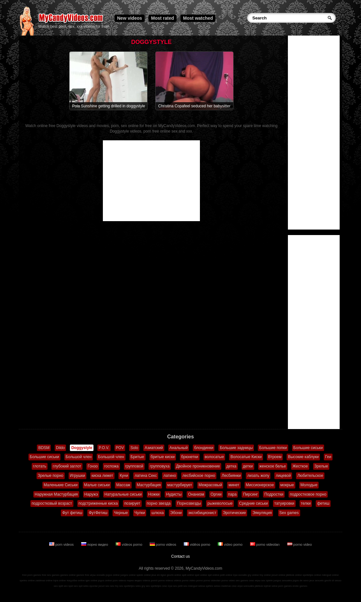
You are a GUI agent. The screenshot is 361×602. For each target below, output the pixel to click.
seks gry (140, 586)
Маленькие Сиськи (61, 485)
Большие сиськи (308, 448)
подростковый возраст (52, 503)
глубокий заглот (67, 466)
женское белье (272, 466)
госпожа (111, 466)
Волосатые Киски (245, 457)
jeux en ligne (158, 575)
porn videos (62, 544)
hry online (265, 575)
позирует (132, 503)
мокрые (287, 485)
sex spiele (267, 580)
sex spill (58, 586)
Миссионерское (260, 485)
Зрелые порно (50, 475)
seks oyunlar (90, 586)
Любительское (310, 475)
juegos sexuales (282, 580)
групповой (134, 466)
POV (120, 448)
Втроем (274, 457)
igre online (91, 580)
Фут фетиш (72, 513)
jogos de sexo (301, 580)
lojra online (59, 580)
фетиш (323, 503)
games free (82, 575)
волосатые (214, 457)
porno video (299, 544)
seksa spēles (205, 586)
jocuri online (278, 575)
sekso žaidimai (222, 586)
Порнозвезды (189, 503)
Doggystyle (81, 448)
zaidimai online (44, 580)
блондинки (203, 448)
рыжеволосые (220, 503)
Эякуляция (262, 513)
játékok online (294, 575)
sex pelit (177, 586)
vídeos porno (129, 544)
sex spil (78, 586)
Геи (328, 457)
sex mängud (190, 586)
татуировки (284, 503)
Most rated (162, 18)
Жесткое (300, 466)
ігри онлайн (240, 575)
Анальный (179, 448)
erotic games (299, 586)
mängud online (330, 575)
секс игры (254, 580)
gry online (253, 575)
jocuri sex (103, 586)
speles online (27, 580)
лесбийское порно (198, 475)
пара (232, 494)
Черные (121, 513)
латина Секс (146, 475)
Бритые (137, 457)
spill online (188, 575)
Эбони (176, 513)
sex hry (114, 586)
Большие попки (273, 448)
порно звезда (159, 503)
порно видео (95, 544)
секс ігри (167, 586)
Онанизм (196, 494)
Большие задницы (236, 448)
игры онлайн (97, 575)
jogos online (113, 575)
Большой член (79, 457)
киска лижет (102, 475)
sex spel (68, 586)
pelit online (226, 575)
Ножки (153, 494)
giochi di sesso (332, 580)
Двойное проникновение (198, 466)
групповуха (160, 466)
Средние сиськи (253, 503)
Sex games (289, 513)
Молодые (309, 485)
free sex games (51, 575)
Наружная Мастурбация (56, 494)
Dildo (60, 448)
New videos (129, 18)
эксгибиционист (202, 513)
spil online (213, 575)
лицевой (283, 475)
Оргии (216, 494)
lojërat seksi (270, 586)
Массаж (123, 485)
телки (306, 503)
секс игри (237, 586)
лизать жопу (258, 475)
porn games (285, 586)
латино (169, 475)
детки (248, 466)
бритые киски (163, 457)
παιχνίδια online (76, 580)
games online (68, 575)
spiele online (144, 575)
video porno (231, 544)
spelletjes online (311, 575)
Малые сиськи (97, 485)
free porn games (31, 575)
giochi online (174, 575)
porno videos (163, 544)
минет (233, 485)
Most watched (198, 18)
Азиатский (154, 448)
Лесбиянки (231, 475)
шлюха (157, 513)
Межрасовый (210, 485)
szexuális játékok (253, 586)
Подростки (273, 494)
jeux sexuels (317, 580)
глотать (39, 466)
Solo (134, 448)
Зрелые (321, 466)
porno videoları (265, 544)
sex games (242, 580)
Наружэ (91, 494)
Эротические (234, 513)
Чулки (140, 513)
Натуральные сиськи (123, 494)
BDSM (43, 448)
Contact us (180, 556)
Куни (124, 475)
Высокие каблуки (303, 457)
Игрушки (77, 475)
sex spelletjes (127, 586)
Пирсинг (250, 494)
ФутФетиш (98, 513)
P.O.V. (104, 448)
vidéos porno (197, 544)
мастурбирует (179, 485)
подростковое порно (308, 494)
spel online (201, 575)
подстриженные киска (98, 503)
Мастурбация (149, 485)
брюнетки (189, 457)
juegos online (128, 575)
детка (231, 466)
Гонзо (93, 466)
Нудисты (173, 494)
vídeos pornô (150, 580)
